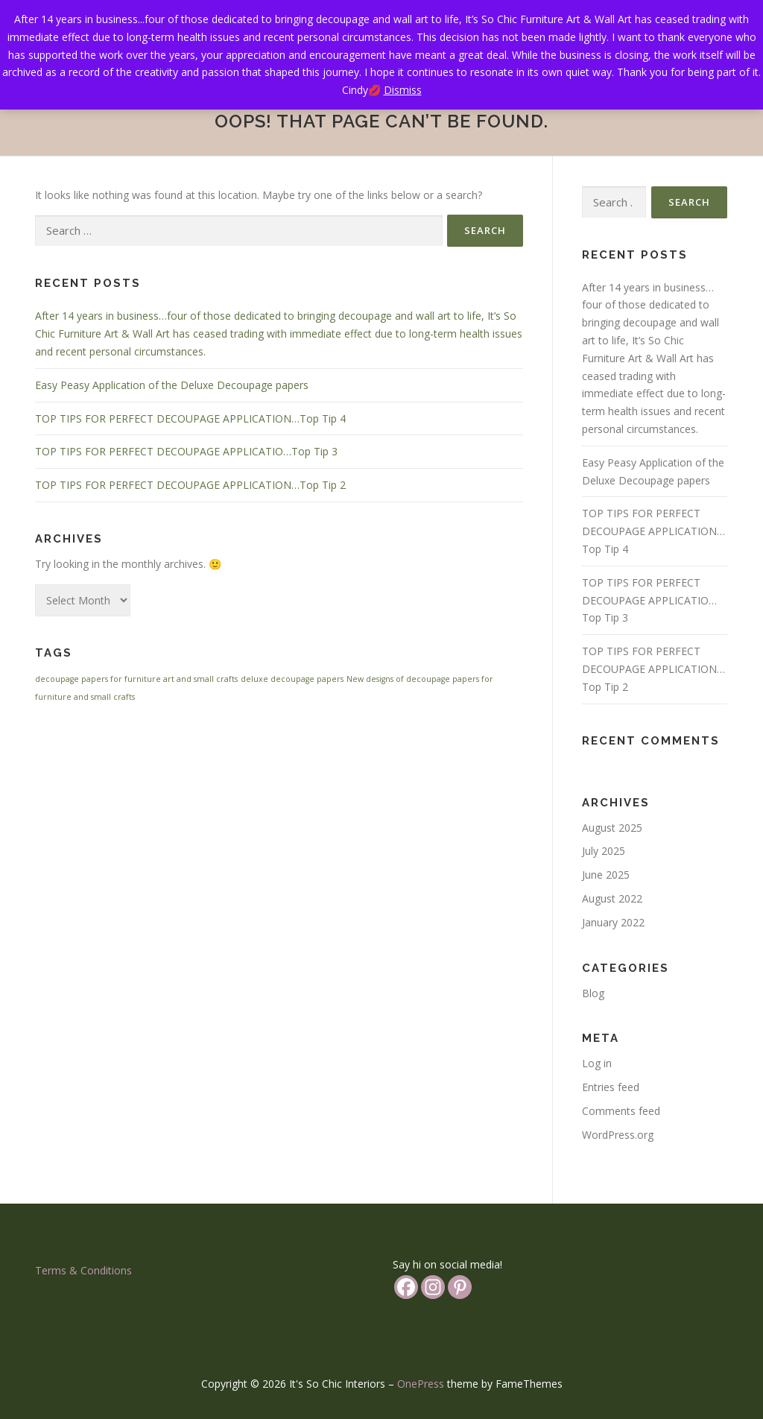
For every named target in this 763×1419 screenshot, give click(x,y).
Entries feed (610, 1087)
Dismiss (403, 90)
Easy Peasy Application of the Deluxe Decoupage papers (171, 385)
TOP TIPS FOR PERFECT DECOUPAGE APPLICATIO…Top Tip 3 (186, 451)
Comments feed (621, 1111)
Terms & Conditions (83, 1270)
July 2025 (603, 851)
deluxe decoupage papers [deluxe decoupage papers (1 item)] (292, 679)
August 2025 (612, 828)
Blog (593, 993)
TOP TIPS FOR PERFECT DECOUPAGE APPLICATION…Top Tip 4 (190, 418)
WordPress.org (617, 1135)
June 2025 (606, 874)
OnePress (420, 1384)
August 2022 (612, 898)
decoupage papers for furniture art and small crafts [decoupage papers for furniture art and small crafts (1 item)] (136, 679)
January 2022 (613, 922)
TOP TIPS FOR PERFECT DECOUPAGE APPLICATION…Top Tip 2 (190, 485)
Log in (597, 1063)
